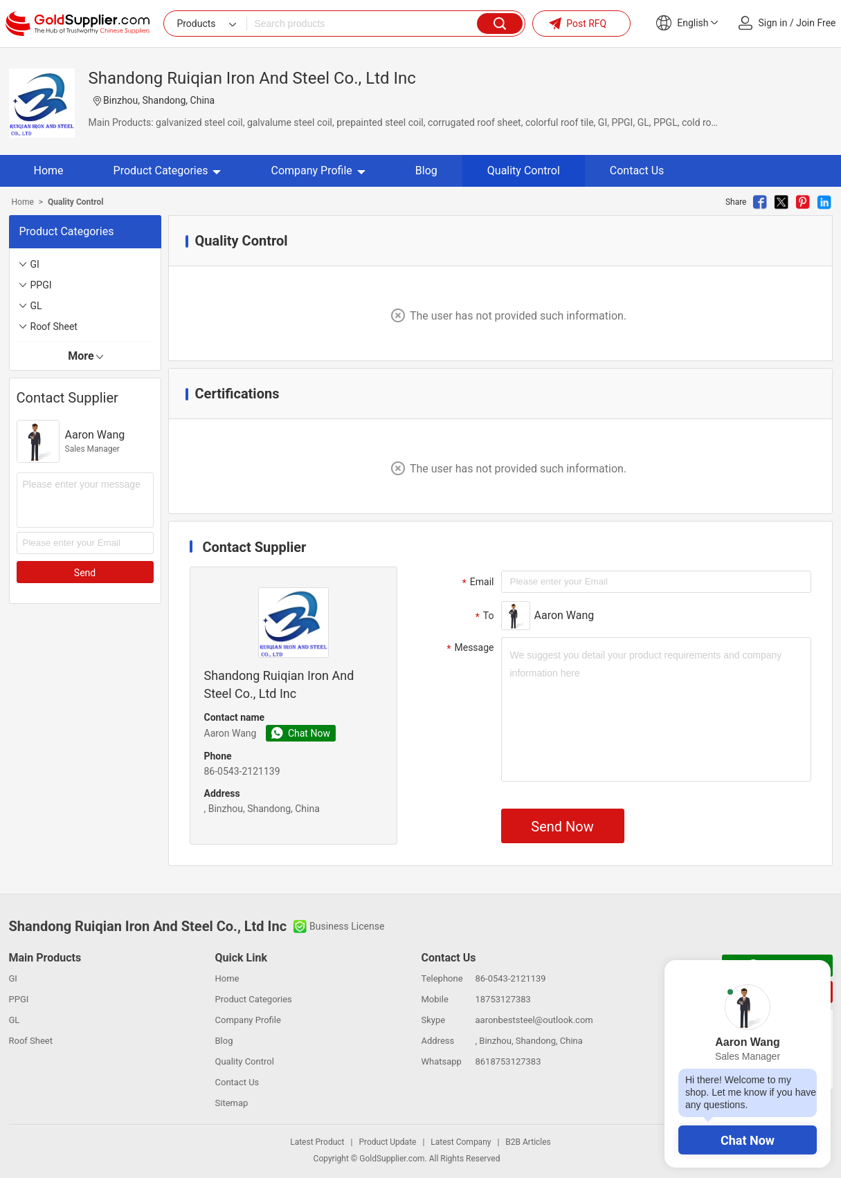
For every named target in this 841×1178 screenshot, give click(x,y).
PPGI (41, 285)
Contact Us (637, 170)
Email (476, 582)
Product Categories (167, 170)
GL (36, 305)
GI (34, 264)
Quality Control (523, 170)
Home (49, 170)
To (483, 616)
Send (85, 572)
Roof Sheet (54, 326)
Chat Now (748, 1140)
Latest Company (461, 1142)
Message (469, 648)
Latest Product (317, 1142)
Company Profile (318, 170)
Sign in (773, 22)
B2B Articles (527, 1142)
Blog (426, 170)
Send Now (562, 826)
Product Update (387, 1142)
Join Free (815, 22)
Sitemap (231, 1103)
